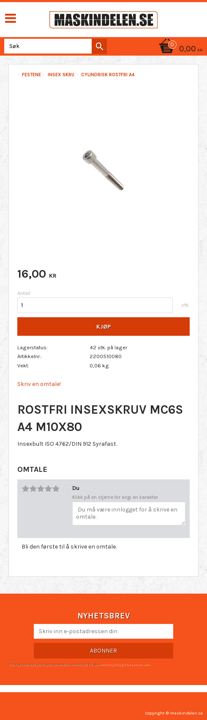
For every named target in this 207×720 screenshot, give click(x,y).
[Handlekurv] (179, 49)
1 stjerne (25, 488)
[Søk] (99, 46)
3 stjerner (40, 488)
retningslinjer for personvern (125, 664)
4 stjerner (48, 488)
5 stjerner (56, 488)
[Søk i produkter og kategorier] (54, 46)
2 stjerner (33, 488)
